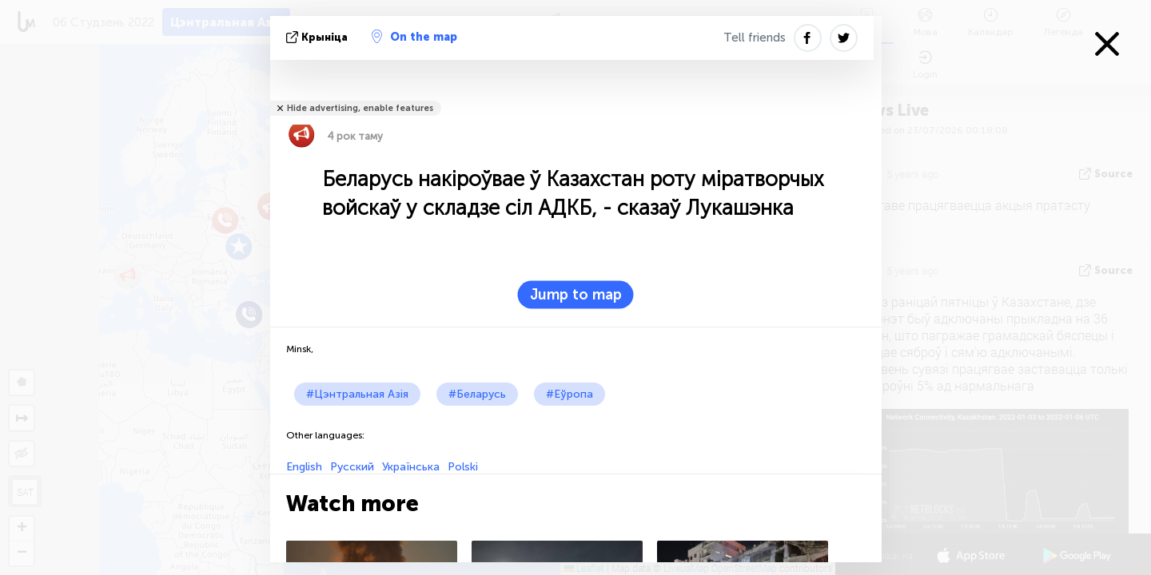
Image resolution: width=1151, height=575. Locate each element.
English (304, 467)
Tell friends (754, 37)
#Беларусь (477, 394)
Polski (463, 467)
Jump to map (576, 294)
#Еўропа (569, 394)
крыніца (318, 37)
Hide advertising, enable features (360, 108)
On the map (414, 37)
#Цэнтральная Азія (357, 394)
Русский (352, 467)
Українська (411, 467)
